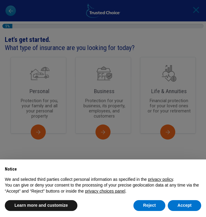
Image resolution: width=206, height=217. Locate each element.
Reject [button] (149, 205)
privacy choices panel (105, 191)
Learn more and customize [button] (41, 205)
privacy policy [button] (160, 179)
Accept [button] (184, 205)
